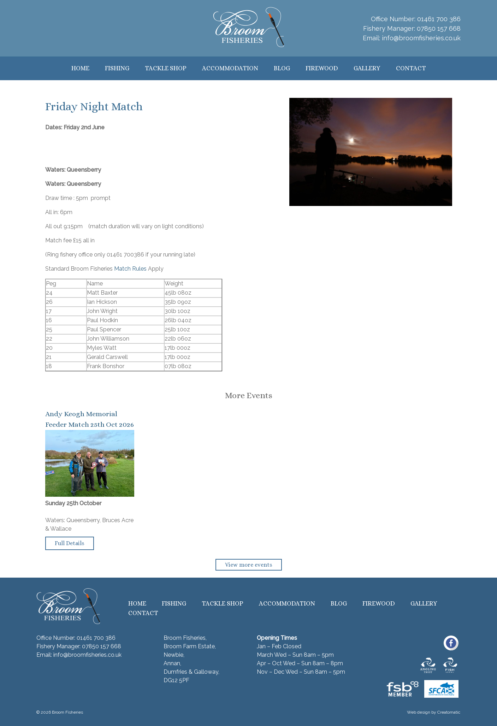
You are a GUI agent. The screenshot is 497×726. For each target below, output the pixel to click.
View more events (248, 564)
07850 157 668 (439, 28)
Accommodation (230, 68)
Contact (411, 68)
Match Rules (130, 268)
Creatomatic (448, 712)
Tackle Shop (166, 68)
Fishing (117, 68)
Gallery (367, 68)
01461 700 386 (439, 19)
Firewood (322, 68)
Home (80, 68)
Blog (282, 68)
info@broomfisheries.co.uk (421, 38)
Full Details (69, 543)
